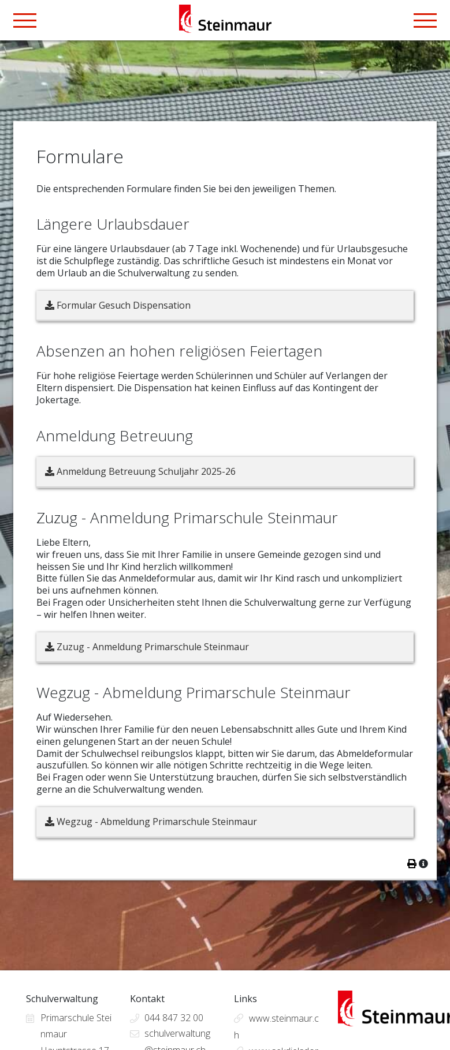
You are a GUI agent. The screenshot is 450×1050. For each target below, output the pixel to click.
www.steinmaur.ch (276, 1026)
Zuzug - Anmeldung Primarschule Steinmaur (147, 646)
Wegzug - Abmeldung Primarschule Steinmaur (151, 821)
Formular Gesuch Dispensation (118, 305)
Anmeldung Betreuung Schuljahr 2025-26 (140, 471)
